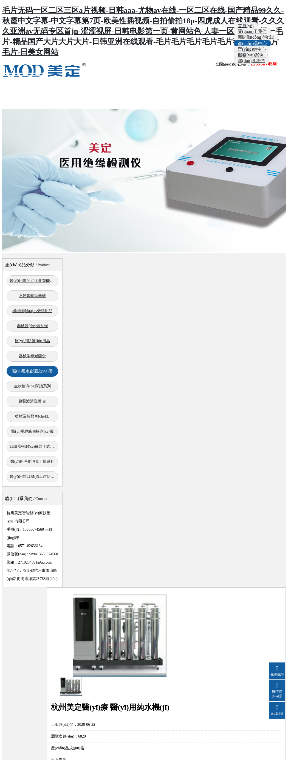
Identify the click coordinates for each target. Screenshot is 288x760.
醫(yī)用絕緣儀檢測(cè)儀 (32, 431)
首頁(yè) (246, 25)
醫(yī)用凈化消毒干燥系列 (32, 461)
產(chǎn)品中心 (252, 43)
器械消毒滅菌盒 (32, 356)
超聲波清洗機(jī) (32, 401)
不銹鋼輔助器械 (32, 296)
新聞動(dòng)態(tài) (256, 37)
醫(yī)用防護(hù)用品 (32, 341)
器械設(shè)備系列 (32, 326)
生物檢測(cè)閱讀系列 (32, 386)
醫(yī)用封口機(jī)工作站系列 (34, 477)
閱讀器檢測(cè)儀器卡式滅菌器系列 (34, 446)
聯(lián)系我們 (251, 60)
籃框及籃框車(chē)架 (32, 416)
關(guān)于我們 (252, 31)
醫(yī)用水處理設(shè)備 (32, 371)
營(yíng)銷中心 (252, 49)
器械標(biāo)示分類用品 (32, 311)
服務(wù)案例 (251, 55)
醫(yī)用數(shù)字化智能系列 (34, 281)
